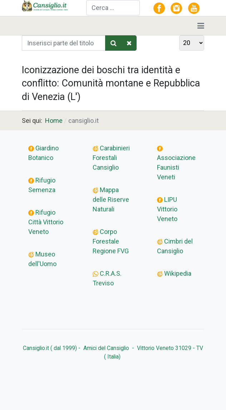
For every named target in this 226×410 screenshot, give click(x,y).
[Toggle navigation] (200, 25)
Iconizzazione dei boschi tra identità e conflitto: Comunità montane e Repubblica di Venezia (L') (111, 83)
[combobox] (113, 7)
